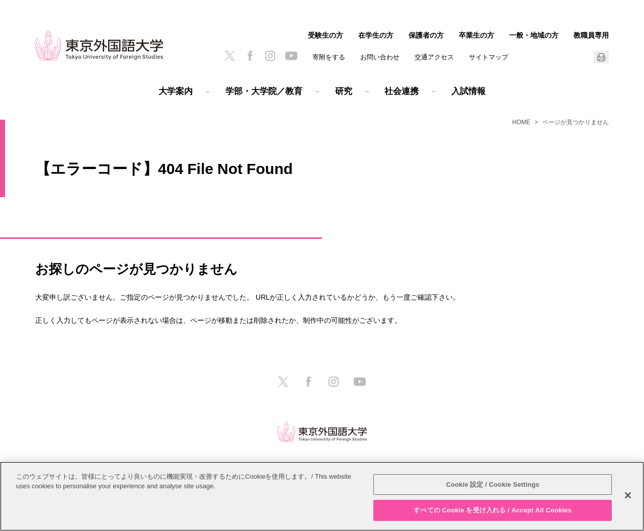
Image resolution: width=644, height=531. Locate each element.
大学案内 (175, 91)
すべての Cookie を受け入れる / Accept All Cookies (493, 510)
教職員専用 (591, 35)
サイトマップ (488, 57)
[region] (322, 496)
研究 (343, 91)
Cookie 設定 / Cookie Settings (492, 484)
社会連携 (401, 91)
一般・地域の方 (533, 35)
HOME (521, 122)
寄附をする (328, 57)
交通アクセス (434, 57)
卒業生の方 (476, 35)
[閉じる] (628, 495)
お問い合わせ (379, 57)
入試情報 (468, 91)
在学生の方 (375, 35)
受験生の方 (325, 35)
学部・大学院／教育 (263, 91)
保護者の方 (426, 35)
